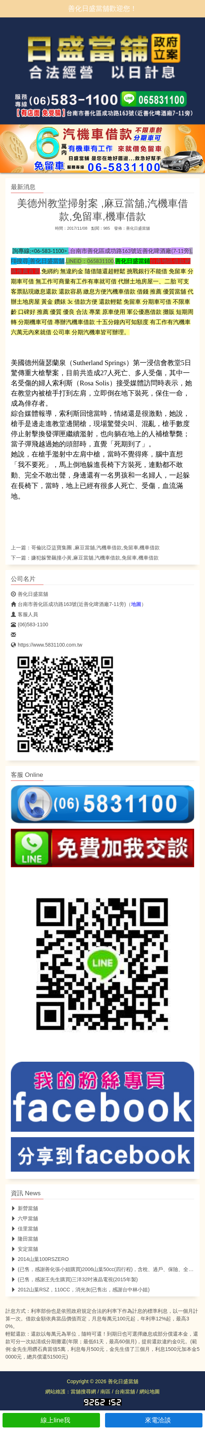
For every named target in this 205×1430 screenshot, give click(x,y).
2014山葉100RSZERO (40, 1259)
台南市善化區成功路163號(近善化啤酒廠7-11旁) (68, 604)
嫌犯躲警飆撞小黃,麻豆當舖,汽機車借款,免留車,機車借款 (95, 558)
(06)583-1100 (29, 624)
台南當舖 (125, 1391)
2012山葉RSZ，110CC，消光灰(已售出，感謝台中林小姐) (80, 1289)
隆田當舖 (24, 1239)
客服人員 (24, 614)
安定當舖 (24, 1249)
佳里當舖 (24, 1229)
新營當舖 (24, 1208)
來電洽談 (154, 1420)
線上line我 (51, 1420)
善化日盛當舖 (138, 228)
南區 (105, 1391)
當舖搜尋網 (83, 1391)
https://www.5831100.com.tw (46, 645)
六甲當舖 (24, 1218)
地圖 (136, 604)
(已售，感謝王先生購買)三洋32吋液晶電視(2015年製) (74, 1279)
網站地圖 (149, 1391)
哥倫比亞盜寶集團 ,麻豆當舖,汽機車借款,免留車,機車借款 (95, 547)
